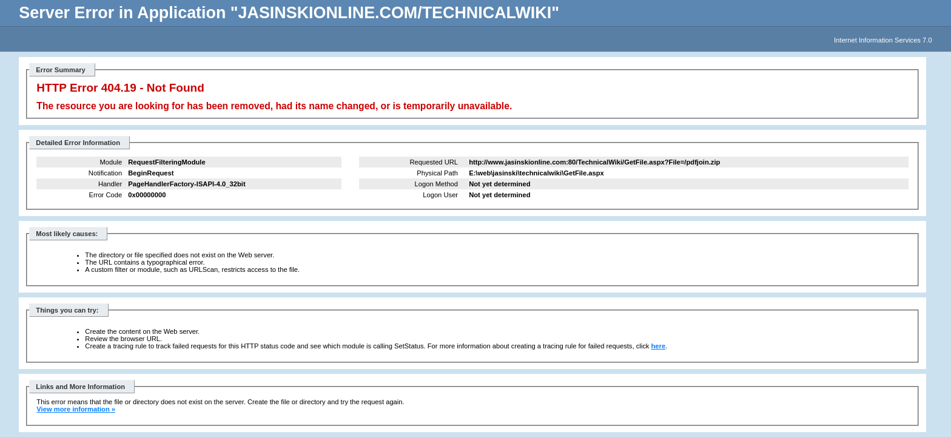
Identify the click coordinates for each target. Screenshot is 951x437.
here (658, 346)
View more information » (75, 409)
